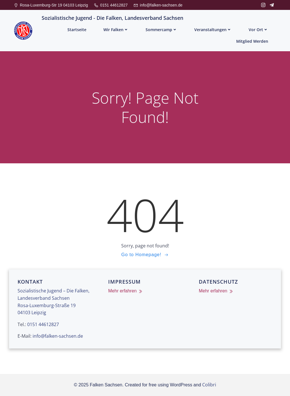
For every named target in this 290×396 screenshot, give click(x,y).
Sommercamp (161, 29)
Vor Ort (258, 29)
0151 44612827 (43, 324)
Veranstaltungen (213, 29)
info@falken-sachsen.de (58, 336)
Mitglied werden (252, 41)
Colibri (209, 385)
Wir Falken (116, 29)
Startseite (76, 29)
